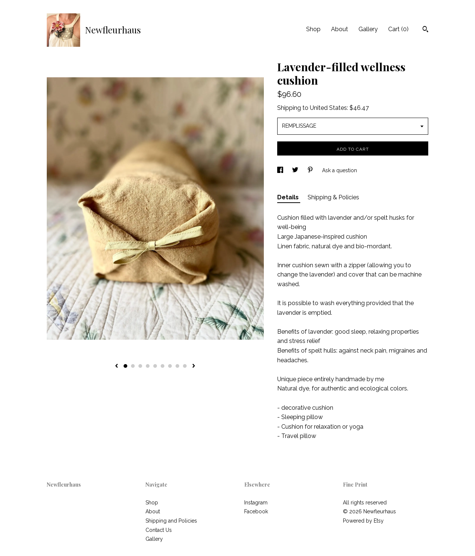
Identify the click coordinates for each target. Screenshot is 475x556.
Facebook (256, 511)
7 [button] (170, 366)
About (339, 29)
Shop (313, 29)
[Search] (425, 30)
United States (328, 107)
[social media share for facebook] (281, 170)
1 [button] (125, 366)
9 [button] (185, 366)
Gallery (368, 29)
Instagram (256, 503)
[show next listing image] (194, 366)
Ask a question (339, 170)
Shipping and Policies (171, 521)
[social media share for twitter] (296, 170)
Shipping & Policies (333, 197)
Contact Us (158, 530)
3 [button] (140, 366)
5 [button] (155, 366)
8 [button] (177, 366)
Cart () (398, 29)
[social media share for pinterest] (311, 170)
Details (288, 197)
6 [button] (162, 366)
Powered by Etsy (363, 521)
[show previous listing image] (116, 366)
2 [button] (133, 366)
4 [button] (148, 366)
